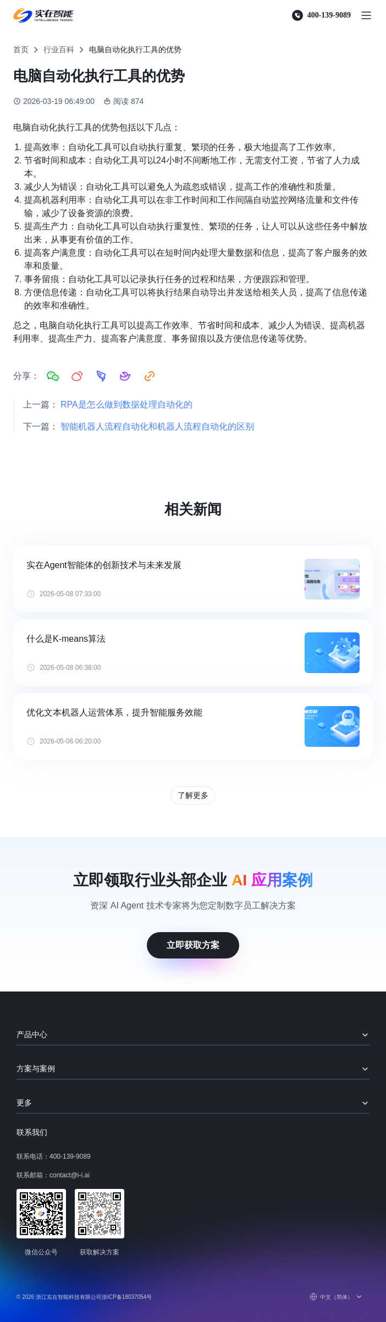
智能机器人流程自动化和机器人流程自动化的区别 (157, 426)
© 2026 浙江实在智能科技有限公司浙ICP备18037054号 (84, 1297)
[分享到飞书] (125, 376)
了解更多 (193, 795)
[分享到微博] (77, 376)
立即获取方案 (193, 945)
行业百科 (58, 49)
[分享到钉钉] (101, 376)
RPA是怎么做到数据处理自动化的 (126, 404)
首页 (21, 49)
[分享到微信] (52, 376)
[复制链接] (149, 376)
